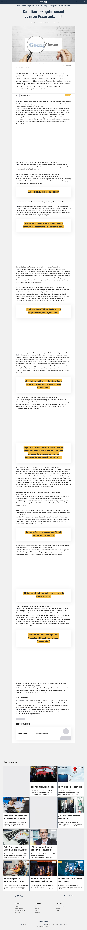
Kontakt (57, 910)
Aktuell (19, 5)
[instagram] (69, 895)
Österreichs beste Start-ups (20, 910)
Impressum (19, 924)
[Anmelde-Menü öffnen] (85, 2)
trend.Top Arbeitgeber (19, 908)
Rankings (43, 5)
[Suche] (80, 2)
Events (61, 5)
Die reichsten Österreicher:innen (21, 914)
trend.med (37, 908)
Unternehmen (25, 5)
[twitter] (66, 895)
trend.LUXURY (38, 915)
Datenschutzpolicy (40, 924)
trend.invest (37, 914)
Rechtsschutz (20, 718)
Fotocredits (47, 926)
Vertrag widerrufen (40, 926)
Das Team (58, 908)
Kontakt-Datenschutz (31, 924)
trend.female (37, 912)
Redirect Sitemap (56, 924)
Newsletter (67, 5)
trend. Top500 (17, 906)
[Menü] (20, 2)
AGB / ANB (24, 924)
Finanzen (32, 5)
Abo (76, 2)
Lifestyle (38, 5)
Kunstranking (17, 912)
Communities (50, 5)
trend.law (37, 906)
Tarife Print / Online (48, 924)
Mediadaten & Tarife (60, 906)
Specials (56, 5)
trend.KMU (37, 910)
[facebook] (64, 895)
